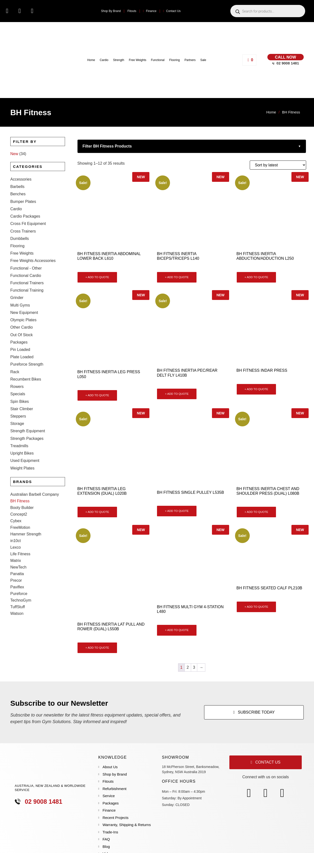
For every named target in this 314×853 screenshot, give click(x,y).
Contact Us (172, 11)
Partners (190, 60)
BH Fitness (19, 450)
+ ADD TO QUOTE (97, 277)
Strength (118, 60)
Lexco (15, 496)
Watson (17, 562)
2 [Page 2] (188, 667)
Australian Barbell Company (34, 443)
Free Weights (137, 60)
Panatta (17, 522)
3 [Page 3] (194, 667)
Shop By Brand (111, 11)
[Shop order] (278, 165)
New (14, 154)
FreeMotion (20, 476)
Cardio (104, 60)
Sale (203, 60)
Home (91, 60)
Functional (157, 60)
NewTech (18, 516)
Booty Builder (22, 456)
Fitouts (131, 11)
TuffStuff (17, 556)
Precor (16, 529)
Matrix (15, 509)
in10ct (15, 489)
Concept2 (18, 463)
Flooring (174, 60)
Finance (150, 11)
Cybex (15, 470)
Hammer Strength (25, 483)
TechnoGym (20, 549)
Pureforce (18, 542)
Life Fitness (20, 503)
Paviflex (17, 536)
